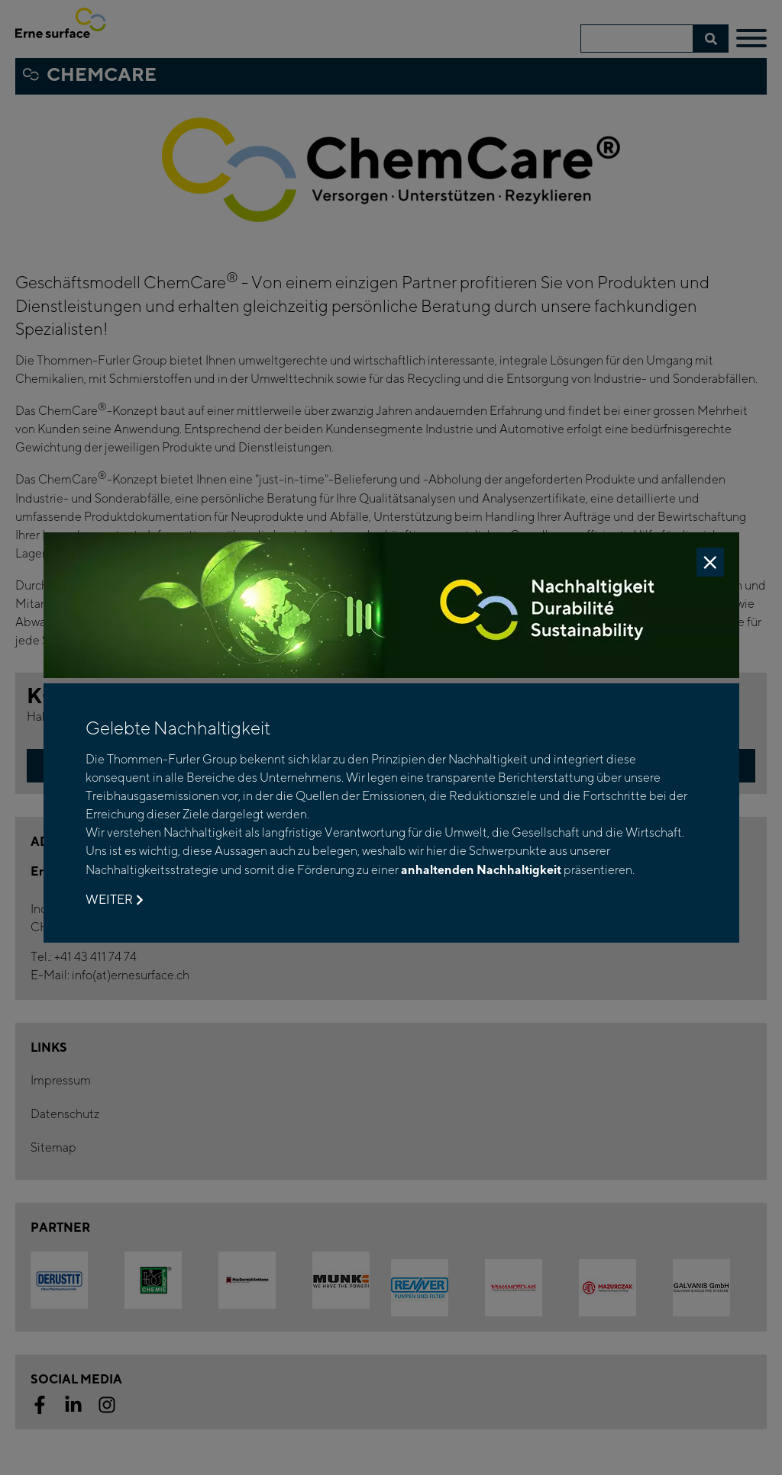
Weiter (114, 900)
